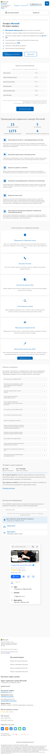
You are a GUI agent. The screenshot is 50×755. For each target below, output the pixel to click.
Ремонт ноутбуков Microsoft (18, 668)
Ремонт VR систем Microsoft (18, 661)
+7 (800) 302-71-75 (36, 4)
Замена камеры (6, 72)
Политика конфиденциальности (25, 742)
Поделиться (2, 728)
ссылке (8, 653)
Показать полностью (9, 488)
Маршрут (16, 577)
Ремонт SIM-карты (7, 95)
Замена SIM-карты (7, 86)
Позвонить (36, 13)
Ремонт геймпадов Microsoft (19, 664)
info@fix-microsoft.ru (7, 696)
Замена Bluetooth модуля (9, 90)
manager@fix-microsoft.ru (9, 701)
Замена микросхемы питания (10, 77)
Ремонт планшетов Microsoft (19, 671)
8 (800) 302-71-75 (6, 692)
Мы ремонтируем (12, 13)
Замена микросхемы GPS (9, 81)
